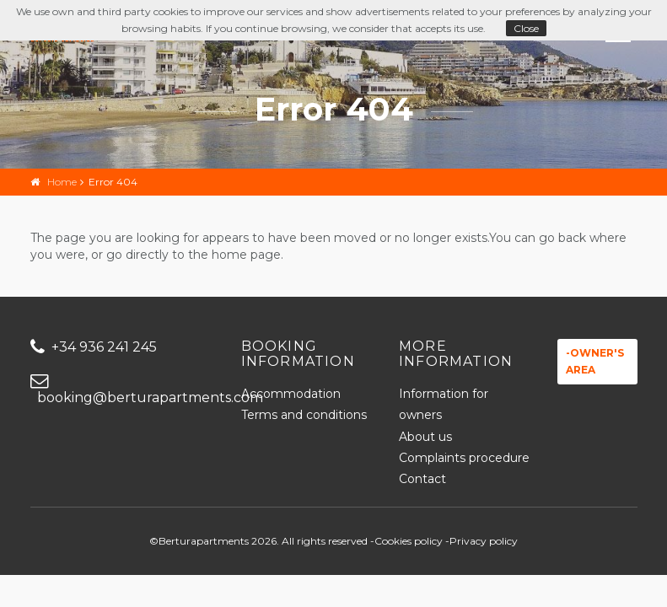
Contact (422, 478)
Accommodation (291, 393)
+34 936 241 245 (93, 347)
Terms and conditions (304, 414)
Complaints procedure (464, 457)
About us (425, 436)
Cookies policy (408, 540)
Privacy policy (483, 540)
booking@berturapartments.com (123, 390)
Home (62, 181)
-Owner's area (595, 361)
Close (526, 28)
